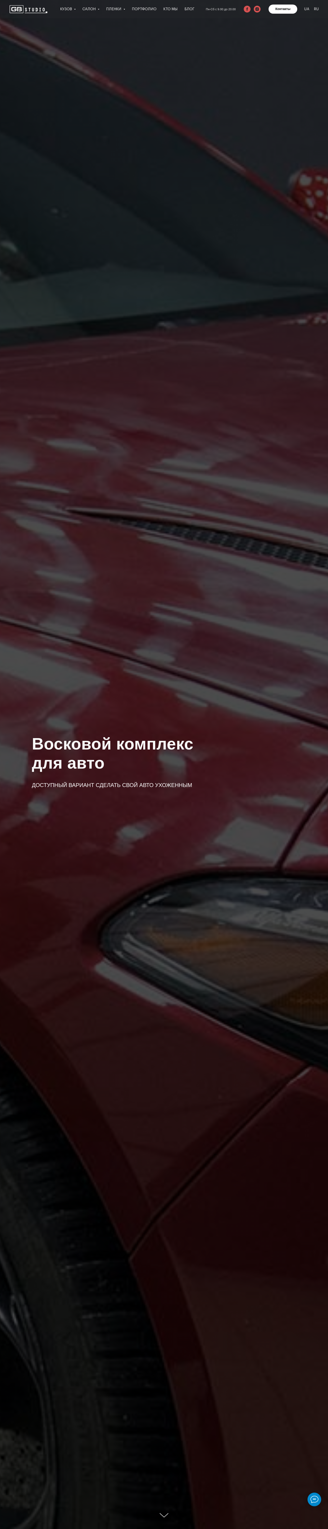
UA (306, 9)
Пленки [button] (114, 9)
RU (316, 9)
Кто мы (170, 9)
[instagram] (257, 9)
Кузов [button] (66, 9)
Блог (189, 9)
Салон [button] (89, 9)
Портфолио (144, 9)
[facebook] (247, 9)
